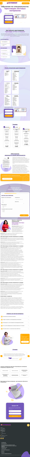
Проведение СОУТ (4, 447)
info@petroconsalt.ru (4, 435)
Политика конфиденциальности (6, 453)
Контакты (2, 452)
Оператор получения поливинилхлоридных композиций (24, 370)
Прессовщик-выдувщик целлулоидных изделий (15, 375)
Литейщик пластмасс (5, 370)
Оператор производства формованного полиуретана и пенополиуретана (5, 375)
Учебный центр (3, 448)
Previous (1, 356)
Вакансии (2, 451)
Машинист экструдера (15, 370)
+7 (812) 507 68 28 (3, 434)
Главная (1, 427)
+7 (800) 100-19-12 (3, 432)
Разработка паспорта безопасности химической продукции (8, 446)
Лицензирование (4, 443)
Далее (24, 215)
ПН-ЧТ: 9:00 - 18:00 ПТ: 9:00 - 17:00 (25, 0)
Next (29, 356)
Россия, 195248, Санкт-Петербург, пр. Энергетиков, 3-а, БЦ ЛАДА (14, 0)
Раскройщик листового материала (24, 375)
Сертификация (3, 442)
